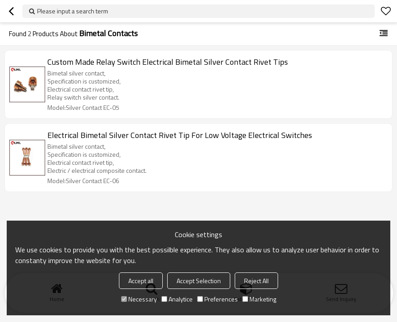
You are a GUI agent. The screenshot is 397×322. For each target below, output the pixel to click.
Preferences (217, 299)
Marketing (259, 299)
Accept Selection (199, 280)
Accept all (140, 280)
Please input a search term (72, 11)
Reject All (256, 280)
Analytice (177, 299)
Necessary (139, 299)
